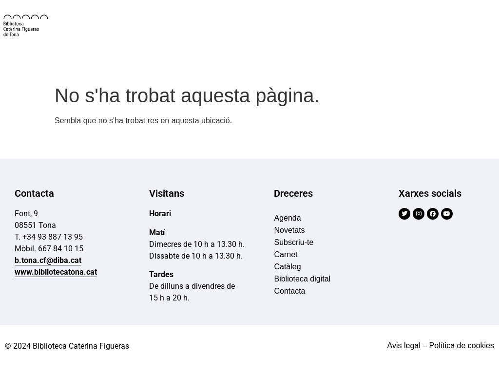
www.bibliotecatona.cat (56, 272)
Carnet (285, 254)
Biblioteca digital (302, 279)
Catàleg (287, 266)
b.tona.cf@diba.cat (48, 260)
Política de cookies (461, 345)
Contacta (289, 291)
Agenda (287, 218)
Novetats (289, 230)
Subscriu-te (293, 242)
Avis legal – (407, 345)
